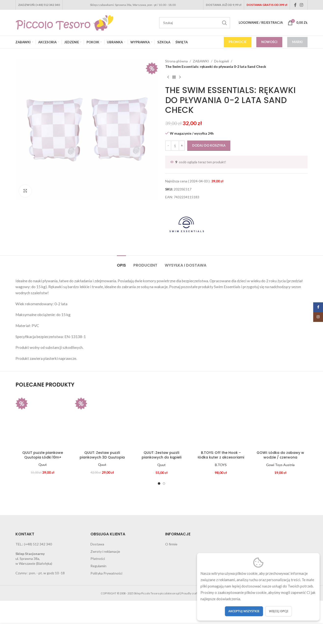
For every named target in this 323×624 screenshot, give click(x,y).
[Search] (194, 22)
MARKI (297, 42)
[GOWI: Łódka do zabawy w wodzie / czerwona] (280, 421)
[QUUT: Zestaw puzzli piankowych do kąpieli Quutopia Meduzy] (161, 421)
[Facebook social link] (295, 5)
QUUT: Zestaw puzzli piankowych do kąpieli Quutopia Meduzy (161, 457)
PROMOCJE (238, 42)
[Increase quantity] (182, 146)
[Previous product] (168, 77)
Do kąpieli (221, 61)
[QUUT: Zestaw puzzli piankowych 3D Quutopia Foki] (102, 421)
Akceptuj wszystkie (244, 611)
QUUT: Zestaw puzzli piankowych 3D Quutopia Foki (102, 457)
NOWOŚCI (269, 42)
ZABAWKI (201, 61)
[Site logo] (64, 22)
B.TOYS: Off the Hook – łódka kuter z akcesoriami (221, 455)
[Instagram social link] (301, 5)
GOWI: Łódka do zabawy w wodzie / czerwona (280, 455)
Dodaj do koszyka (208, 145)
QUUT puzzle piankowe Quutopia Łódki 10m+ (42, 455)
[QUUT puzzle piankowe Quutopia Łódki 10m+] (42, 421)
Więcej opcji (278, 611)
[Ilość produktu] (175, 146)
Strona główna (176, 61)
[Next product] (180, 77)
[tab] (121, 262)
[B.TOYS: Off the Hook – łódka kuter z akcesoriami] (221, 421)
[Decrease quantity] (168, 146)
